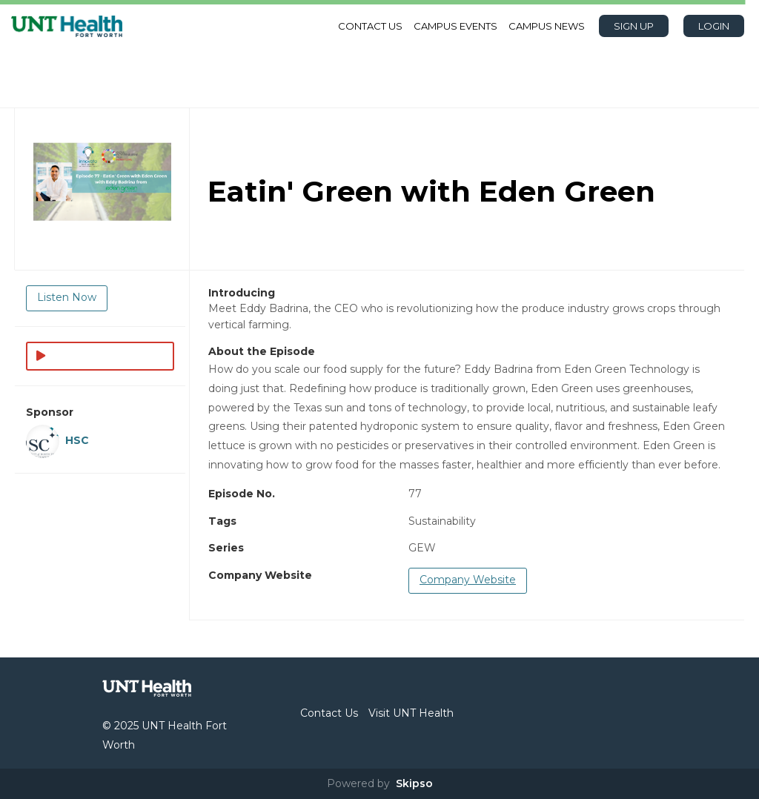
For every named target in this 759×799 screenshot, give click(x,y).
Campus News (546, 26)
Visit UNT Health (411, 713)
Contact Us (370, 26)
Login (713, 26)
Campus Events (455, 26)
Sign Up (634, 26)
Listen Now (66, 297)
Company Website (468, 579)
